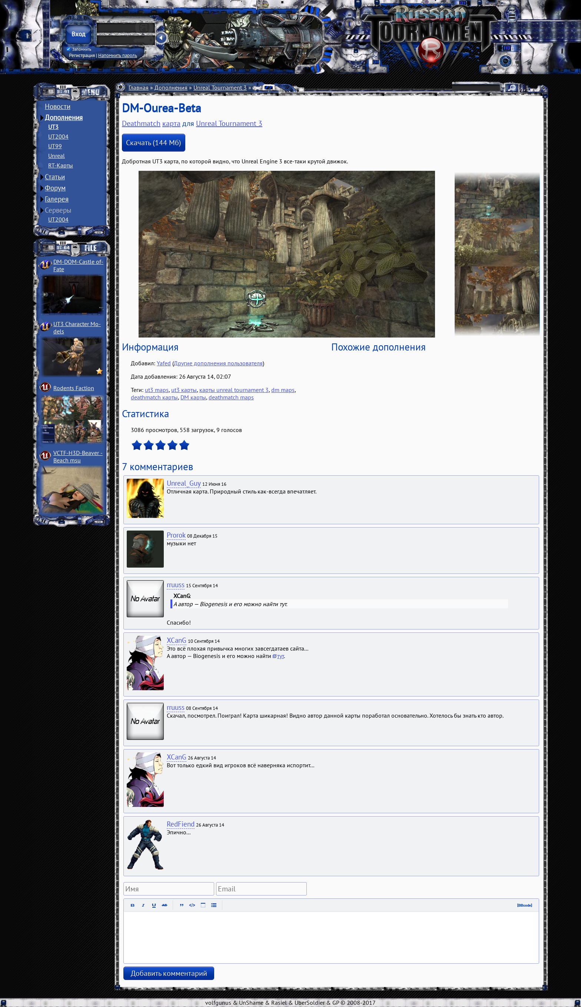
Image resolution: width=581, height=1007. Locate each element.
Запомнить (79, 49)
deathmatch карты (154, 397)
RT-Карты (60, 165)
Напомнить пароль (117, 55)
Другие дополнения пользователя (218, 363)
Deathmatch (290, 87)
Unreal (56, 155)
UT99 (55, 146)
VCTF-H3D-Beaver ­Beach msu (78, 456)
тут (280, 655)
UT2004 (58, 136)
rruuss (176, 584)
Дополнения (64, 117)
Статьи (55, 176)
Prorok (176, 535)
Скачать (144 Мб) (153, 142)
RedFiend (181, 824)
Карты (261, 87)
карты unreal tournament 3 (234, 389)
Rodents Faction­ (73, 388)
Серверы (58, 210)
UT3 (53, 126)
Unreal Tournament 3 (220, 87)
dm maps (283, 389)
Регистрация (82, 55)
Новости (57, 106)
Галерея (57, 199)
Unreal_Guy (184, 483)
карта (171, 123)
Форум (55, 187)
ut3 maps (157, 389)
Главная (139, 87)
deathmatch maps (231, 397)
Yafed (164, 363)
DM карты (193, 397)
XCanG (176, 640)
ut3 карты (184, 389)
